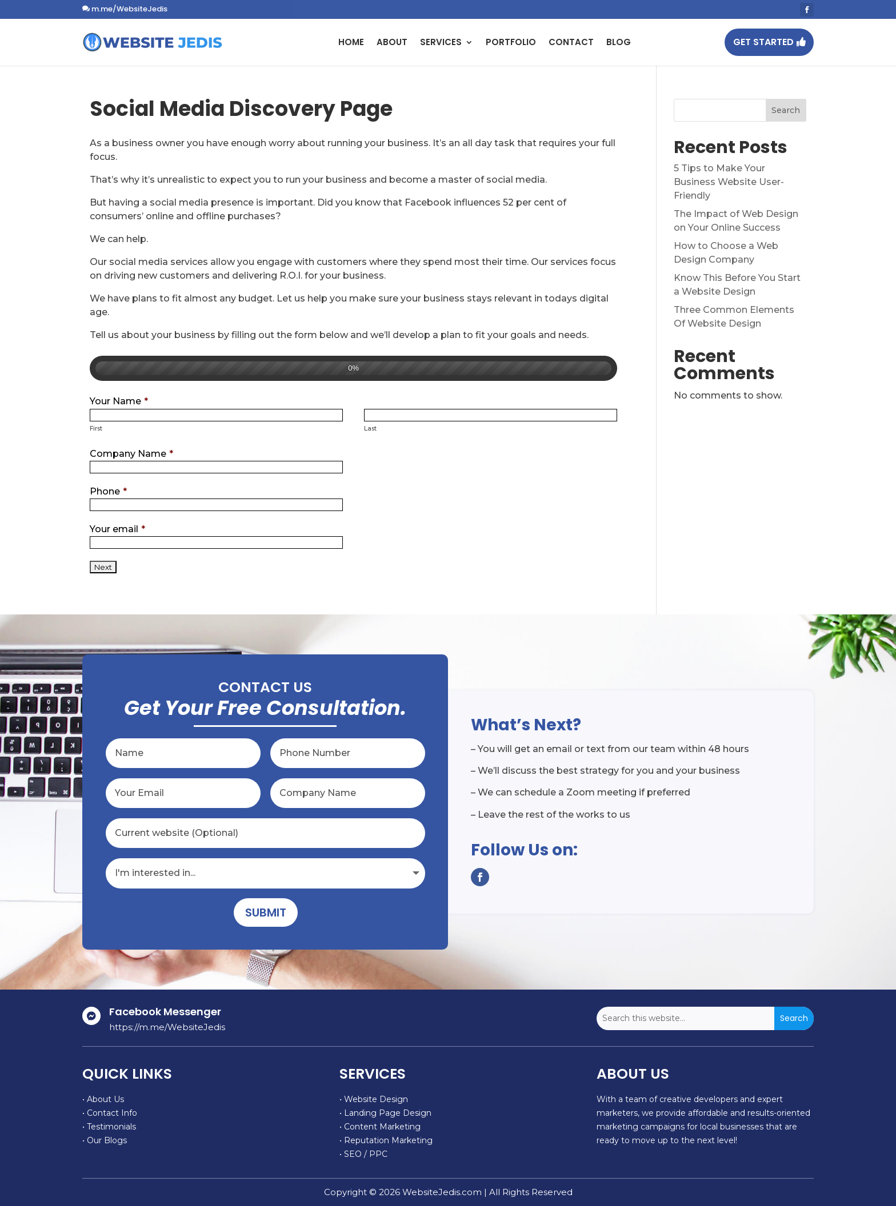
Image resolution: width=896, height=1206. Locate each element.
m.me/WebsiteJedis (129, 8)
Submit (265, 912)
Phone (108, 491)
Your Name (119, 401)
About (392, 42)
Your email (117, 529)
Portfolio (511, 42)
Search (785, 110)
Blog (618, 42)
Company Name (131, 453)
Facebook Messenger (165, 1011)
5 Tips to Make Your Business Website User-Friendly (729, 182)
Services (441, 42)
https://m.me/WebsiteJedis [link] (167, 1027)
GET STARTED (763, 42)
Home (351, 42)
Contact (571, 42)
